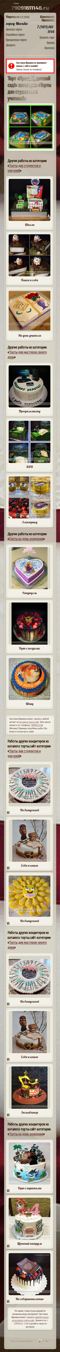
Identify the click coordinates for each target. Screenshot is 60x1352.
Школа (29, 225)
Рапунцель (29, 593)
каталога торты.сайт (29, 721)
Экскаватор (29, 1112)
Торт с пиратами (29, 1188)
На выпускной (29, 810)
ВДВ (29, 467)
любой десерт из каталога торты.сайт (30, 1318)
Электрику (29, 522)
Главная (50, 42)
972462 (44, 1341)
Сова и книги (29, 865)
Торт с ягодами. (29, 648)
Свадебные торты (15, 34)
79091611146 (37, 725)
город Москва (17, 23)
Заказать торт (47, 37)
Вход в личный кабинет (22, 1341)
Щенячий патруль (29, 1243)
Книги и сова (29, 280)
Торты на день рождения (26, 538)
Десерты (10, 45)
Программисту (29, 411)
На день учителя (29, 335)
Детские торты (14, 29)
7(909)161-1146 (21, 1323)
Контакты (49, 48)
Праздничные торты (16, 40)
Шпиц (30, 704)
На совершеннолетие (30, 1299)
